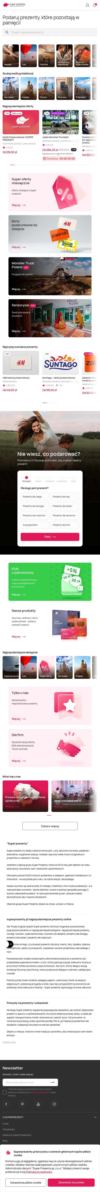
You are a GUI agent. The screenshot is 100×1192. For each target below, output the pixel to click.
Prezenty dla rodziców (34, 515)
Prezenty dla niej (61, 496)
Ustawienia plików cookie (25, 1182)
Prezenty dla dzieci (62, 506)
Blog (5, 1140)
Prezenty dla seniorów (64, 515)
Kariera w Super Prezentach (17, 1135)
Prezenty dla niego (32, 496)
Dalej (50, 537)
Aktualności (9, 1129)
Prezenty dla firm (61, 524)
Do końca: (53, 158)
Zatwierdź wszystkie (71, 1182)
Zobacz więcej (50, 826)
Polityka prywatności (39, 1172)
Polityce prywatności (40, 1092)
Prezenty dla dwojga (33, 506)
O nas (5, 1123)
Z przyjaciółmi (30, 524)
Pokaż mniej (9, 1042)
